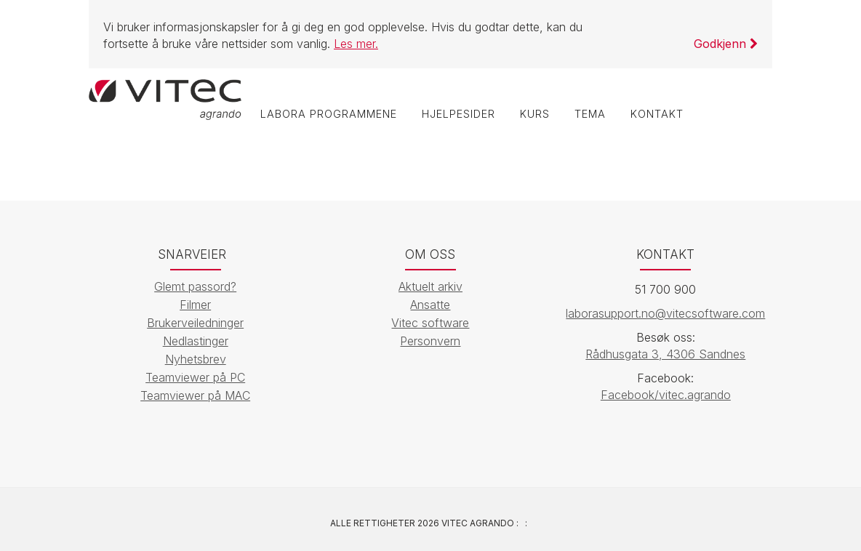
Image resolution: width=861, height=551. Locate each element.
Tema (590, 114)
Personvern (430, 341)
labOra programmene (328, 114)
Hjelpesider (458, 114)
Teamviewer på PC (195, 377)
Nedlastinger (195, 341)
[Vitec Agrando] (165, 98)
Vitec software (430, 322)
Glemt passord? (195, 286)
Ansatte (430, 304)
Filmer (195, 304)
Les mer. (356, 43)
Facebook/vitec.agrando (666, 394)
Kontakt (657, 114)
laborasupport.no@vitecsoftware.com (665, 313)
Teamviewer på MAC (195, 395)
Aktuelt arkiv (430, 286)
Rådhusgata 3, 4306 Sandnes (665, 354)
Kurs (535, 114)
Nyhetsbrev (195, 359)
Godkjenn (726, 43)
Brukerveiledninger (195, 322)
